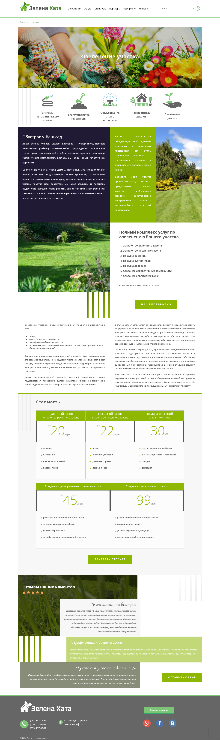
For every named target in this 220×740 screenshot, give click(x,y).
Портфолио (129, 8)
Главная (24, 22)
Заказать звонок (159, 710)
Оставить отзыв (182, 677)
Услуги (87, 8)
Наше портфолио (156, 304)
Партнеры (114, 8)
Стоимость (100, 8)
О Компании (74, 8)
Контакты (144, 8)
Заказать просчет (110, 559)
